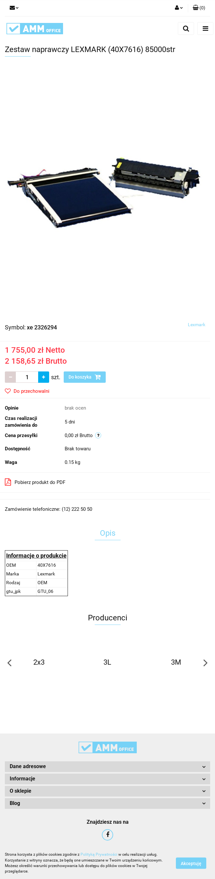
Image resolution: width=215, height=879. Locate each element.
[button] (199, 8)
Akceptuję (191, 863)
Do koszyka (85, 377)
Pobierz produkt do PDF (35, 482)
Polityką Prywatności (99, 854)
